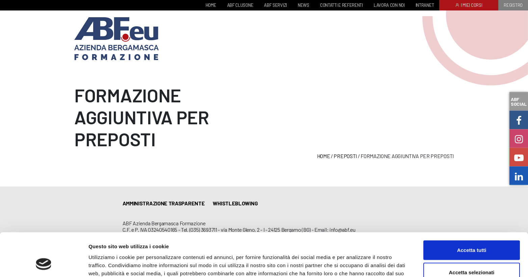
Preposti (345, 156)
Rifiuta (472, 255)
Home (323, 156)
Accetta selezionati (471, 233)
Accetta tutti (471, 210)
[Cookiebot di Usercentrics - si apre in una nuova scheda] (43, 264)
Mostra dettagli (355, 264)
